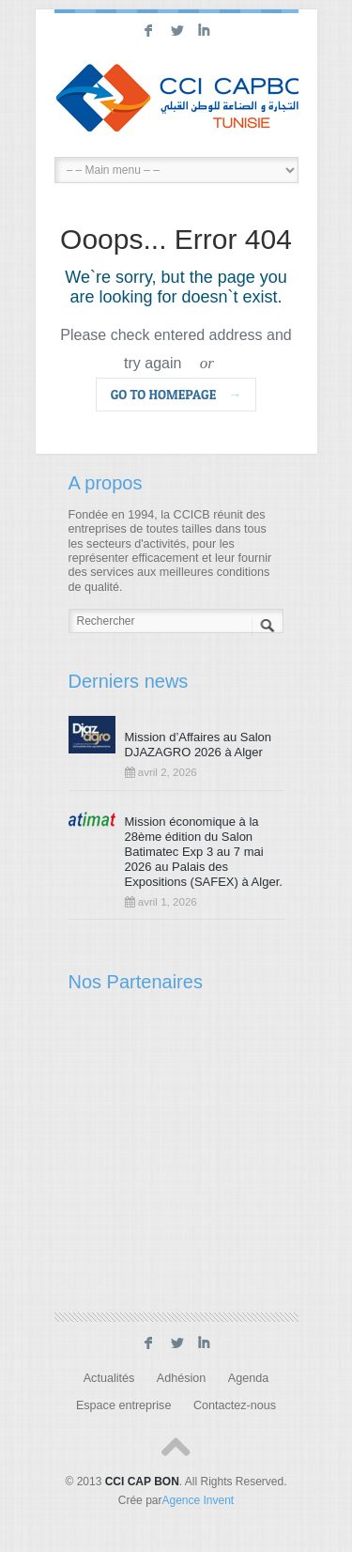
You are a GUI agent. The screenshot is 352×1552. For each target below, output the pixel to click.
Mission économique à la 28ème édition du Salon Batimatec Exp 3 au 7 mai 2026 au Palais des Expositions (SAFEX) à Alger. (204, 852)
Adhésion (182, 1378)
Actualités (109, 1378)
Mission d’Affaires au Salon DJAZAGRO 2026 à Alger (198, 744)
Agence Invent (197, 1500)
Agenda (248, 1378)
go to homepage (176, 394)
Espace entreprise (124, 1405)
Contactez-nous (234, 1405)
